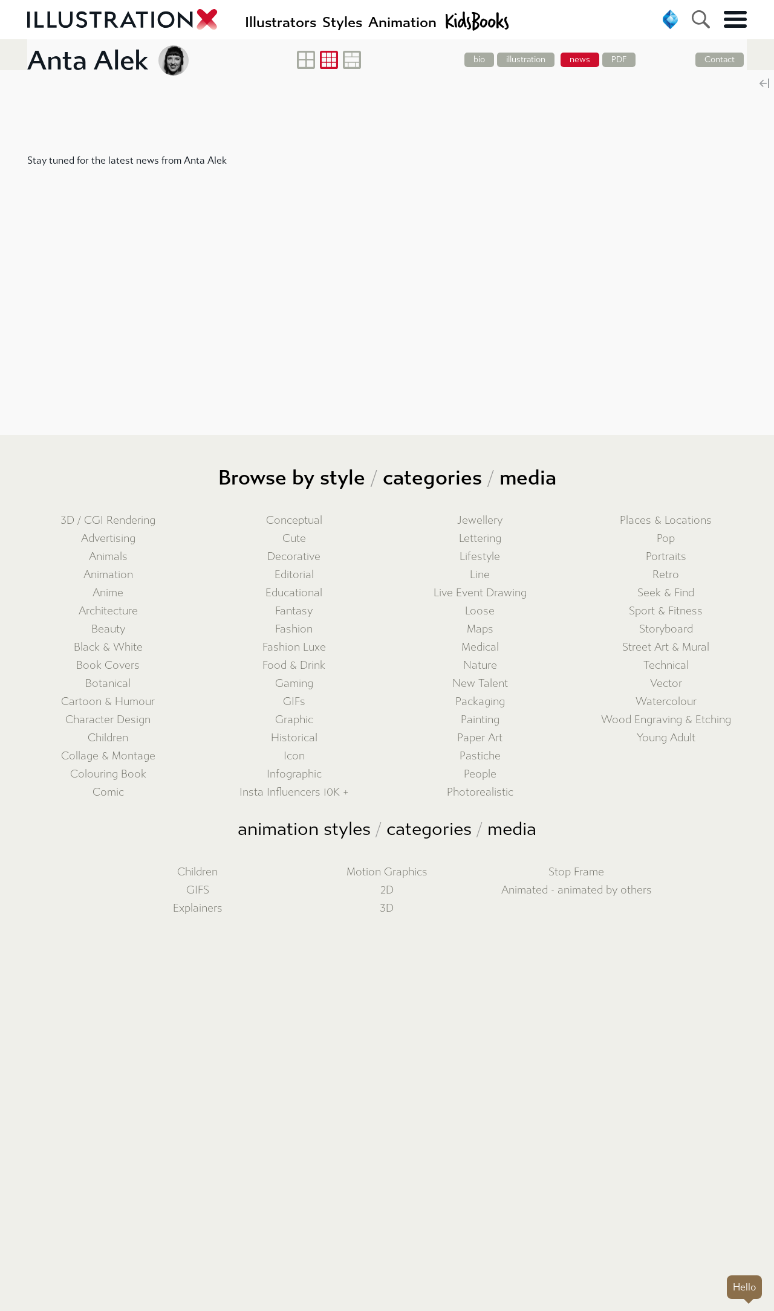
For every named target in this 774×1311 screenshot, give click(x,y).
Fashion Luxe (294, 647)
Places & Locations (666, 520)
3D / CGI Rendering (107, 520)
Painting (480, 719)
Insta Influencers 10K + (294, 792)
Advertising (108, 538)
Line (480, 575)
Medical (480, 647)
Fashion (294, 629)
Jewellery (479, 520)
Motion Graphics (387, 872)
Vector (666, 683)
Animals (108, 556)
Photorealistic (480, 792)
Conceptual (294, 520)
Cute (294, 538)
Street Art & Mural (665, 647)
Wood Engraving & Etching (666, 719)
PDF (618, 59)
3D (387, 908)
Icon (294, 756)
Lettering (480, 538)
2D (387, 890)
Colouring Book (108, 774)
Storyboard (666, 629)
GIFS (197, 890)
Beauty (108, 629)
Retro (665, 575)
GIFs (294, 701)
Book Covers (108, 665)
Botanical (108, 683)
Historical (294, 738)
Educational (293, 593)
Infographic (294, 774)
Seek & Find (665, 593)
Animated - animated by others (576, 890)
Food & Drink (293, 665)
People (480, 774)
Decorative (293, 556)
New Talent (480, 683)
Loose (480, 611)
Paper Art (479, 738)
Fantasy (294, 611)
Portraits (666, 556)
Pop (666, 538)
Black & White (108, 647)
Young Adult (666, 738)
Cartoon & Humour (108, 701)
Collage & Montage (108, 756)
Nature (480, 665)
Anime (108, 593)
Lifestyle (480, 556)
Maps (480, 629)
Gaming (294, 683)
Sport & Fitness (666, 611)
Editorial (294, 575)
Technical (666, 665)
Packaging (480, 701)
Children (108, 738)
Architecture (108, 611)
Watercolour (666, 701)
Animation (108, 575)
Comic (108, 792)
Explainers (198, 908)
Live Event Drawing (480, 593)
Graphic (294, 719)
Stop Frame (576, 872)
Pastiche (480, 756)
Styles (342, 22)
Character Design (108, 719)
